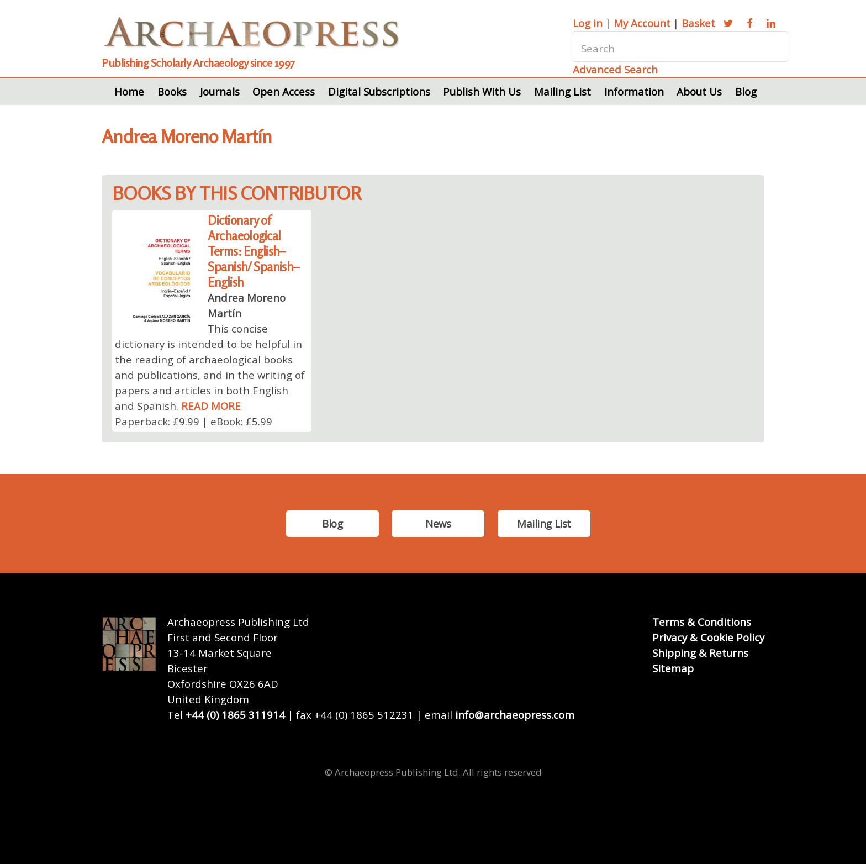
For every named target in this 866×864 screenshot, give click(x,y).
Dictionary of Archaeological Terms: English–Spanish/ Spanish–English (253, 251)
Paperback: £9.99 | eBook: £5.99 (193, 421)
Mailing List (562, 91)
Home (129, 91)
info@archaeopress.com (514, 714)
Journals (220, 91)
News (438, 523)
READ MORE (211, 406)
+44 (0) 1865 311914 (235, 714)
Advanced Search (615, 69)
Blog (746, 91)
